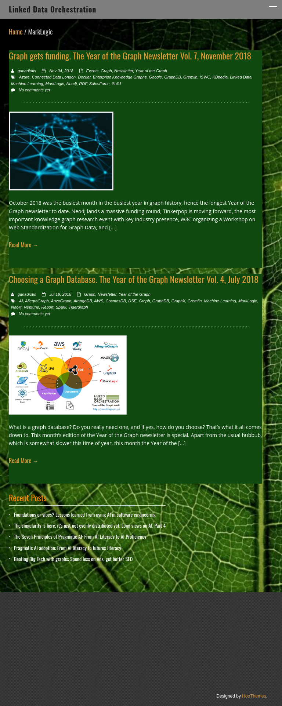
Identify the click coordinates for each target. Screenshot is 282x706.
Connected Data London (54, 77)
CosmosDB (116, 301)
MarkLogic (55, 83)
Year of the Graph (151, 71)
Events (92, 71)
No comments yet (34, 90)
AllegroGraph (37, 301)
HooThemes (254, 696)
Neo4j (71, 83)
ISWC (205, 77)
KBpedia (220, 77)
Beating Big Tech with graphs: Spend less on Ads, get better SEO (73, 559)
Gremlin (190, 77)
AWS (99, 301)
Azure (24, 77)
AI (21, 301)
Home (16, 31)
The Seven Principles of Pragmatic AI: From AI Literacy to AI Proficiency (80, 536)
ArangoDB (82, 301)
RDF (83, 83)
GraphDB (172, 77)
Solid (116, 83)
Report (47, 307)
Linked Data (241, 77)
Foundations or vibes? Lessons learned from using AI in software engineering (85, 514)
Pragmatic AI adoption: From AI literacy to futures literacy (67, 548)
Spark (61, 307)
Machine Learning (27, 83)
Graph (106, 71)
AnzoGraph (61, 301)
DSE (132, 301)
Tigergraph (78, 307)
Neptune (31, 307)
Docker (84, 77)
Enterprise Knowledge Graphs (120, 77)
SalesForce (99, 83)
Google (155, 77)
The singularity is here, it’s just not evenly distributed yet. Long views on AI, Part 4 (90, 525)
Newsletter (123, 71)
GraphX (178, 301)
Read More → (24, 244)
